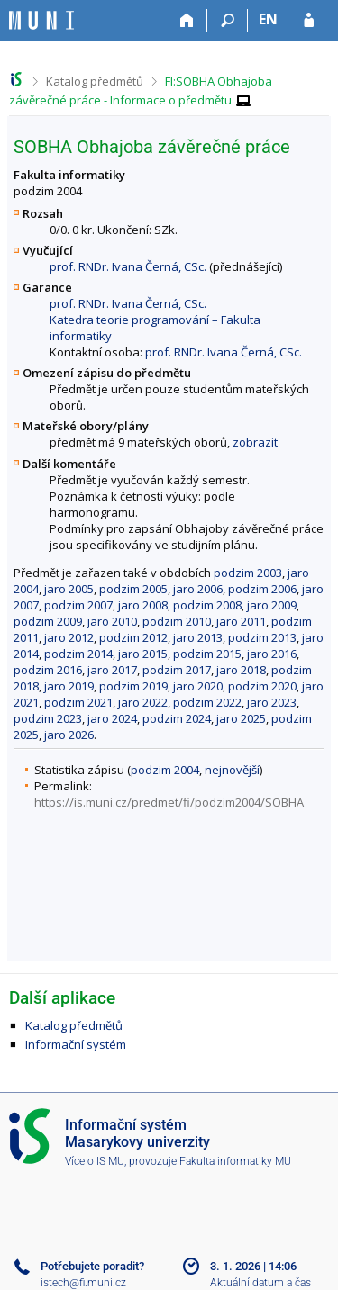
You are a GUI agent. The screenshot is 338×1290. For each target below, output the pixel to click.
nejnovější (232, 770)
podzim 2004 (165, 770)
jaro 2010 (112, 621)
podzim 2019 (133, 686)
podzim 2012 (133, 637)
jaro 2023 (272, 702)
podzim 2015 (207, 653)
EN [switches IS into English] (268, 19)
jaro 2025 (241, 718)
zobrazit (255, 442)
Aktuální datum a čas (260, 1282)
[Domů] (187, 20)
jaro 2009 (272, 605)
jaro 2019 (69, 686)
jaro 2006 (198, 589)
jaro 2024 (112, 718)
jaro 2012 (69, 637)
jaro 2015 (143, 653)
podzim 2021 (78, 702)
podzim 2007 (78, 605)
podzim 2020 (262, 686)
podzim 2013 (262, 637)
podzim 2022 (207, 702)
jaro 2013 (198, 637)
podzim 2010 (176, 621)
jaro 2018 (241, 670)
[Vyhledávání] (227, 20)
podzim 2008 (207, 605)
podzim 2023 (48, 718)
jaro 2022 (143, 702)
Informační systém (75, 1044)
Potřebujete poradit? (92, 1266)
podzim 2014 (78, 653)
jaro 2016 (272, 653)
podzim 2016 (48, 670)
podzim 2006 (262, 589)
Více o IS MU (94, 1161)
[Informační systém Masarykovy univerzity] (41, 20)
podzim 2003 (248, 572)
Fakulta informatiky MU (235, 1161)
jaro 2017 (112, 670)
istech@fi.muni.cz (83, 1282)
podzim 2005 (133, 589)
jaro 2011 (241, 621)
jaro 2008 (143, 605)
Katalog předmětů (94, 81)
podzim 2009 (48, 621)
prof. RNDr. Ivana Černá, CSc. (128, 266)
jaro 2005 (69, 589)
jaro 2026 (69, 734)
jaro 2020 (198, 686)
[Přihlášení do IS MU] (308, 20)
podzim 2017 (176, 670)
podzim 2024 (176, 718)
